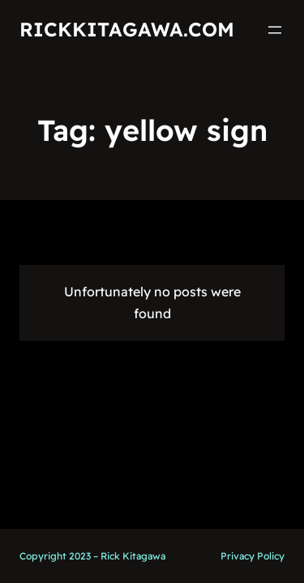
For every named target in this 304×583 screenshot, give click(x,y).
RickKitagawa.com (126, 29)
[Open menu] (275, 30)
